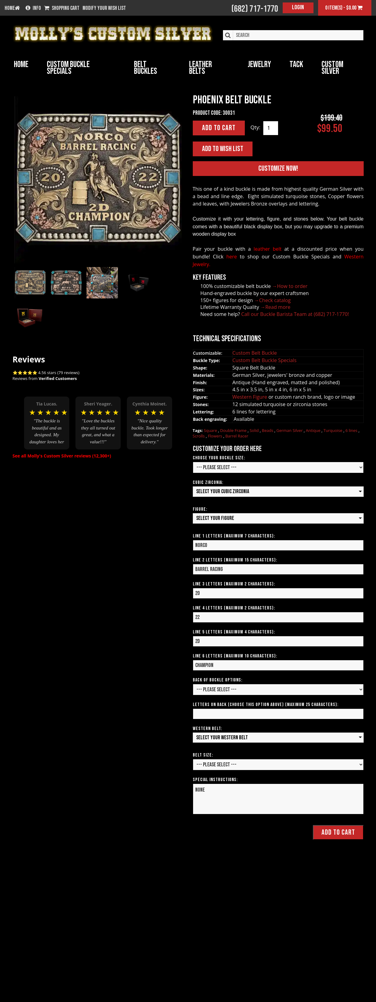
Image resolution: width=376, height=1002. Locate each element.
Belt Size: (203, 755)
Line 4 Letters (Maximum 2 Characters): (234, 608)
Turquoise (333, 430)
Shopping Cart (61, 8)
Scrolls (199, 436)
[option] (46, 421)
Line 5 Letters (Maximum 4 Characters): (234, 632)
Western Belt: (207, 729)
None (278, 799)
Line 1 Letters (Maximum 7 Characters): (234, 536)
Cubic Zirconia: (208, 482)
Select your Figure (215, 518)
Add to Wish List (222, 148)
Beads (268, 430)
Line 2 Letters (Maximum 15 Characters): (235, 560)
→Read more (275, 307)
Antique (313, 430)
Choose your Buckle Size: (219, 458)
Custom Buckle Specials (68, 67)
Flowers (215, 436)
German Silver (290, 430)
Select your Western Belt (222, 737)
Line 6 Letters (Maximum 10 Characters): (235, 656)
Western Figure (250, 397)
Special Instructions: (215, 780)
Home (21, 64)
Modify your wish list (104, 8)
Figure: (200, 509)
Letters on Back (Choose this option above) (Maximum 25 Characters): (265, 705)
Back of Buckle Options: (217, 680)
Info (33, 8)
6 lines (352, 430)
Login (298, 7)
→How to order (290, 286)
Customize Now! (278, 168)
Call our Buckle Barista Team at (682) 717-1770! (295, 314)
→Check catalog (272, 300)
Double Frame (234, 430)
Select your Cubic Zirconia (222, 491)
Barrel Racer (236, 436)
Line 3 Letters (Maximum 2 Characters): (234, 584)
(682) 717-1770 (254, 8)
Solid (255, 430)
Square (211, 430)
